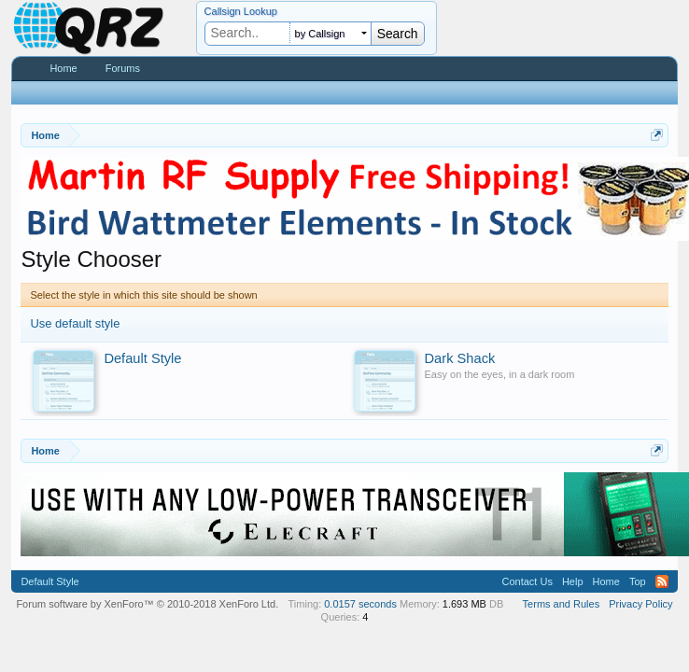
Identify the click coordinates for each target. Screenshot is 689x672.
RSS (661, 581)
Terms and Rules (561, 603)
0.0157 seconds (360, 603)
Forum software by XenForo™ (147, 603)
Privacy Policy (640, 603)
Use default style (75, 323)
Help (573, 581)
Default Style (49, 581)
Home (63, 68)
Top (637, 581)
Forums (122, 68)
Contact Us (526, 581)
